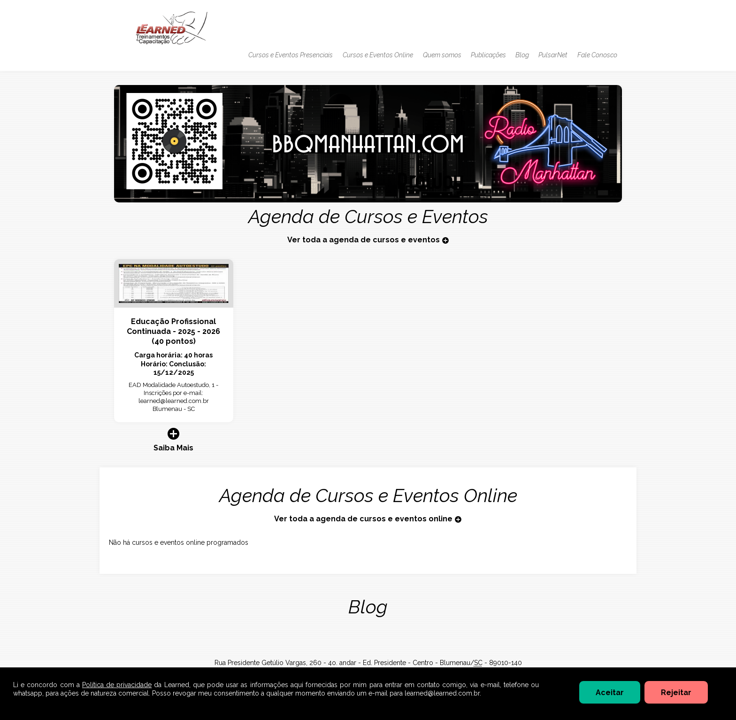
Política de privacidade (117, 685)
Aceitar (610, 692)
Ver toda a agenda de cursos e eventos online (368, 518)
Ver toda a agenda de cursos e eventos (368, 239)
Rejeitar (676, 692)
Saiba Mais (173, 439)
